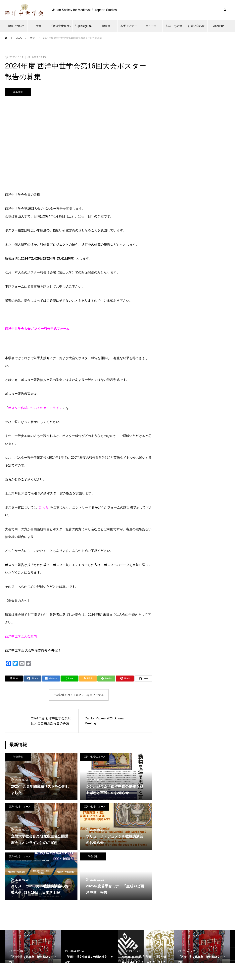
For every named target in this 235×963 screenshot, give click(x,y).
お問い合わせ (196, 26)
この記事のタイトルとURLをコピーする (79, 694)
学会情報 (18, 92)
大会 (38, 26)
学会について (16, 26)
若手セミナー (128, 26)
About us (218, 26)
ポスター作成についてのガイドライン (35, 408)
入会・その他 (173, 26)
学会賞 (106, 26)
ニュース (151, 26)
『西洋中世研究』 (61, 26)
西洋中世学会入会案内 (21, 636)
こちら (43, 507)
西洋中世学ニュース (94, 756)
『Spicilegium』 (84, 26)
